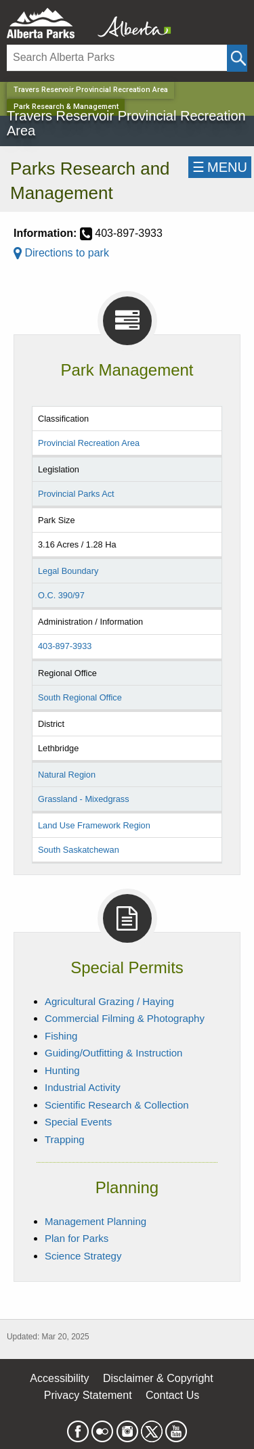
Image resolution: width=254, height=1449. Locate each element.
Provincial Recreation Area (89, 443)
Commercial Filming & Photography (125, 1018)
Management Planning (95, 1221)
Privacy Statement (88, 1395)
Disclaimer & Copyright (158, 1378)
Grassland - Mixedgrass (83, 799)
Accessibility (59, 1378)
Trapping (65, 1139)
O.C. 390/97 (61, 595)
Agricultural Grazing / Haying (109, 1001)
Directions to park (61, 253)
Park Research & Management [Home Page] (66, 106)
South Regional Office (80, 697)
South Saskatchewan (78, 850)
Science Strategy (83, 1256)
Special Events (78, 1122)
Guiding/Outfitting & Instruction (113, 1052)
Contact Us (172, 1395)
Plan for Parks (76, 1238)
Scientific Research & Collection (117, 1105)
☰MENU (219, 167)
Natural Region (67, 775)
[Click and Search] (237, 58)
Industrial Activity (83, 1087)
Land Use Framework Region (94, 825)
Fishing (61, 1036)
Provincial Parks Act (76, 494)
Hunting (62, 1070)
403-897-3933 (64, 646)
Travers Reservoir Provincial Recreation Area (91, 89)
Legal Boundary (68, 571)
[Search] (117, 58)
